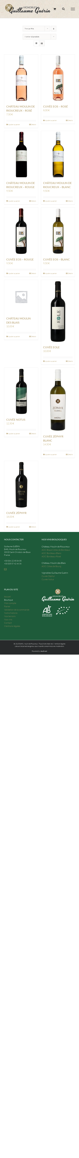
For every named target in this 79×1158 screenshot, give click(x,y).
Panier (7, 606)
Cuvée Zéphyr (16, 512)
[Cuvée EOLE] (58, 311)
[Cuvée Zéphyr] (21, 484)
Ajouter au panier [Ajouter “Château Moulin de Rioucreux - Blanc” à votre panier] (51, 201)
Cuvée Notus (15, 419)
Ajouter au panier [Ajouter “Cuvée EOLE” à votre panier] (51, 361)
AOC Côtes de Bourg (51, 566)
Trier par (29, 29)
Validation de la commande (16, 609)
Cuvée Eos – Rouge (20, 259)
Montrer (32, 37)
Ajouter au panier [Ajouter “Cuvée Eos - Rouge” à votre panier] (14, 273)
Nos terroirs (9, 616)
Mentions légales (12, 626)
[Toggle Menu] (73, 9)
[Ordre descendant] (53, 28)
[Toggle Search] (63, 9)
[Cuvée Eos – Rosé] (58, 78)
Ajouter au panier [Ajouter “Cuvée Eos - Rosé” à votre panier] (51, 120)
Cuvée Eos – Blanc (56, 259)
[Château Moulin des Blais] (21, 297)
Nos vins (8, 619)
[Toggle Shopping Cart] (54, 9)
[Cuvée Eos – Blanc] (58, 231)
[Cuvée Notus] (21, 391)
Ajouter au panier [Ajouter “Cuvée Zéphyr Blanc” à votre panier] (51, 454)
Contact (8, 622)
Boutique (8, 599)
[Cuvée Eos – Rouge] (21, 231)
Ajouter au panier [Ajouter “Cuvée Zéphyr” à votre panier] (14, 527)
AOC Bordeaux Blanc (51, 553)
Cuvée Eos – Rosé (55, 106)
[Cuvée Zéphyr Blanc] (58, 400)
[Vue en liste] (41, 43)
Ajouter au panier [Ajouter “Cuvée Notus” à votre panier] (14, 434)
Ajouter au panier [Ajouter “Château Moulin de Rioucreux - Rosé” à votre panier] (14, 124)
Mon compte (10, 603)
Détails (33, 124)
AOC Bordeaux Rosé (51, 556)
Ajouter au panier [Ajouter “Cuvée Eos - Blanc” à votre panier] (51, 273)
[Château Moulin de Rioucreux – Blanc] (58, 154)
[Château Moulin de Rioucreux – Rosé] (21, 78)
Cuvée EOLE (51, 347)
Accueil (7, 596)
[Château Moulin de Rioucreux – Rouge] (21, 154)
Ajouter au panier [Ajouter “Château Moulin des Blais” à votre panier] (14, 336)
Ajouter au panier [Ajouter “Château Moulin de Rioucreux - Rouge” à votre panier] (14, 201)
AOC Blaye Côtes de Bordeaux (56, 549)
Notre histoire (10, 613)
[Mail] (5, 569)
